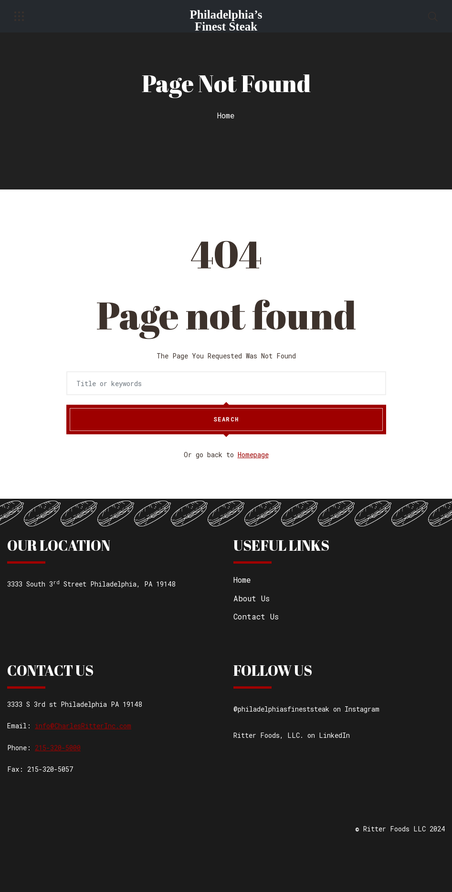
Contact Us (256, 616)
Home (226, 115)
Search (226, 419)
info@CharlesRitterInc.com (83, 725)
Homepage (253, 454)
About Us (251, 598)
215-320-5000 (58, 747)
